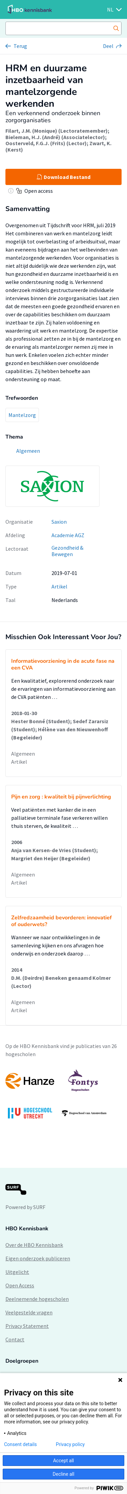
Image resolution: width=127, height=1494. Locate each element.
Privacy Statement (27, 1325)
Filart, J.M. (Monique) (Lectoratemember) (56, 130)
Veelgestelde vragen (28, 1312)
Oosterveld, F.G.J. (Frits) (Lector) (46, 143)
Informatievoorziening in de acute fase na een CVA (62, 664)
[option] (63, 1097)
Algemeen (23, 753)
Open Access (19, 1285)
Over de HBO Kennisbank (34, 1244)
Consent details (20, 1444)
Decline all (64, 1474)
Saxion (59, 522)
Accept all (63, 1460)
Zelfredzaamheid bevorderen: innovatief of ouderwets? (61, 921)
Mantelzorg (22, 415)
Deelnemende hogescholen (37, 1298)
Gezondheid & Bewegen (67, 551)
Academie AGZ (67, 535)
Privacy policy (70, 1444)
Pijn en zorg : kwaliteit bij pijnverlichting (61, 797)
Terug (20, 46)
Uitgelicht (17, 1271)
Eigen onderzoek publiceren (37, 1258)
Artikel (59, 586)
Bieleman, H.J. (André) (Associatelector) (55, 137)
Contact (14, 1339)
